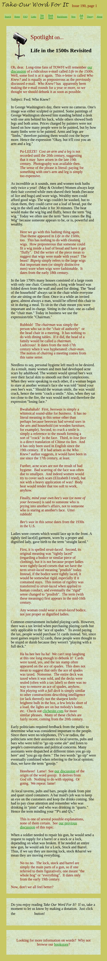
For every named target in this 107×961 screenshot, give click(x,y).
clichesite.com (53, 711)
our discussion (64, 771)
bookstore (61, 944)
